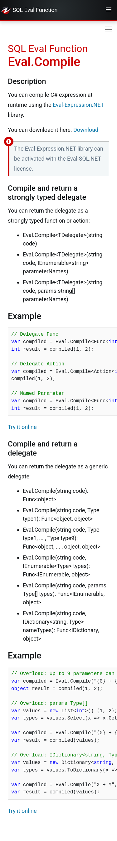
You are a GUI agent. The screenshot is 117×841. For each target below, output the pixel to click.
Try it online (22, 427)
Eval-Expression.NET (78, 104)
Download (85, 129)
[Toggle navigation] (108, 10)
